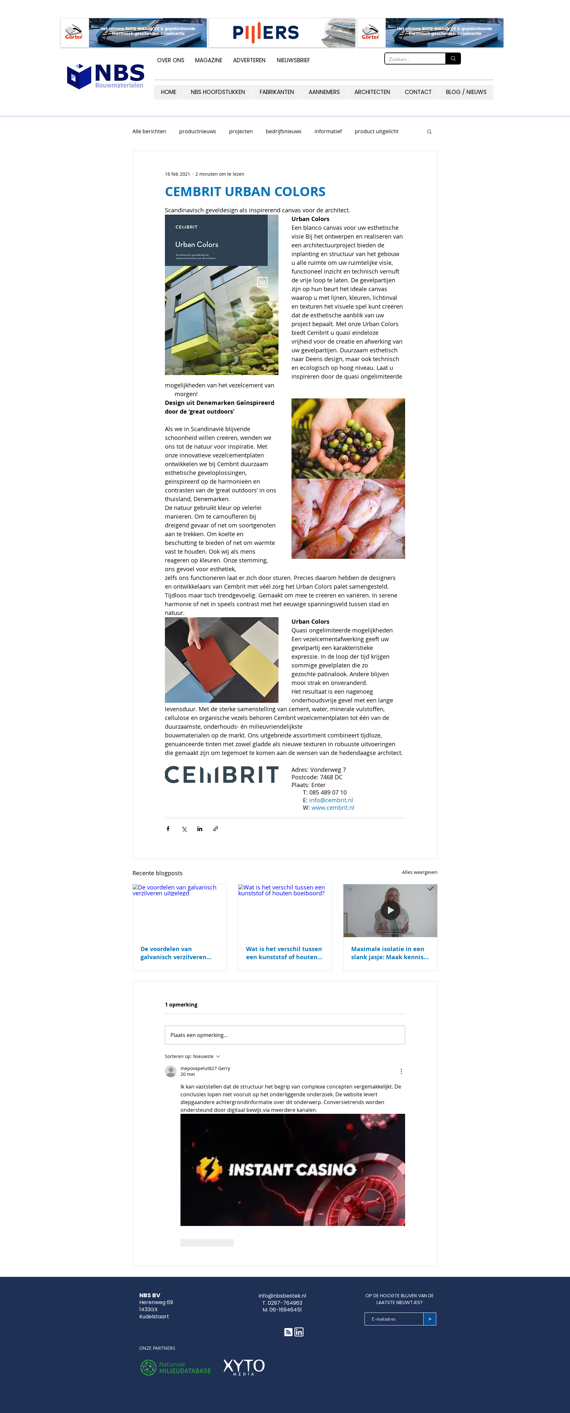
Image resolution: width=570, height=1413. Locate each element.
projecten (241, 131)
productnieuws (197, 131)
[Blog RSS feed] (288, 1332)
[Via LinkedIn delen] (200, 829)
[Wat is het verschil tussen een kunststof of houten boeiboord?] (285, 910)
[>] (429, 1319)
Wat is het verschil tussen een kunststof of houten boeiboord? (284, 953)
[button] (429, 131)
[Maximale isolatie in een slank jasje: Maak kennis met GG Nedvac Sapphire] (390, 910)
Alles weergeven (420, 872)
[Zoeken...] (410, 59)
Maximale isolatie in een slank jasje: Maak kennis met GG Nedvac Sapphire (387, 953)
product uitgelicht (377, 131)
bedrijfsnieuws (284, 131)
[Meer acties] (401, 1071)
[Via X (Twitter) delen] (184, 829)
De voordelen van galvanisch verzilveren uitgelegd (173, 953)
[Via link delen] (216, 829)
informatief (328, 131)
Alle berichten (149, 131)
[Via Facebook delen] (168, 829)
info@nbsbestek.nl (282, 1296)
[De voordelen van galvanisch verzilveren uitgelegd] (180, 910)
